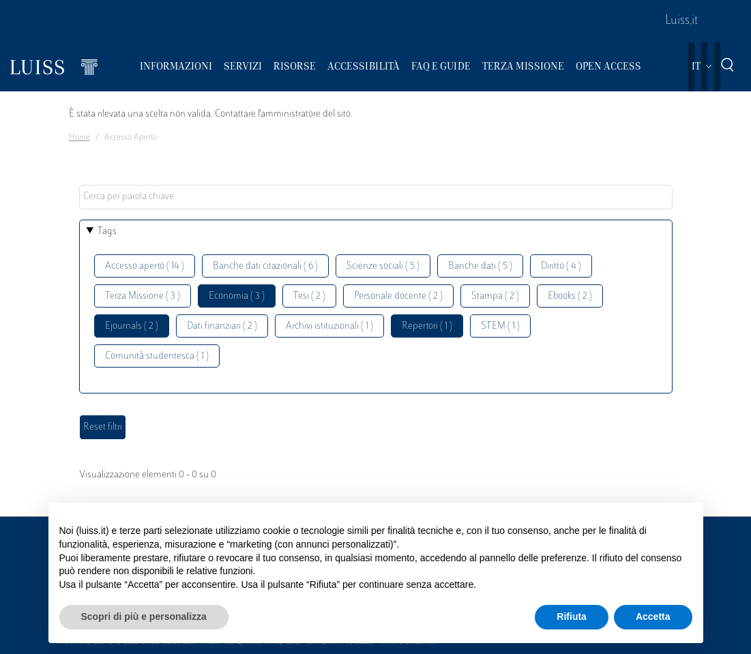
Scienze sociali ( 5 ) (383, 266)
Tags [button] (107, 231)
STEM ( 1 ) (500, 326)
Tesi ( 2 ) (309, 296)
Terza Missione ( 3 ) (142, 296)
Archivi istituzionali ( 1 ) (329, 326)
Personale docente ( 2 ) (398, 296)
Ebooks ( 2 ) (570, 296)
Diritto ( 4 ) (561, 266)
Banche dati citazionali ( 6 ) (265, 266)
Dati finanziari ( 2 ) (222, 326)
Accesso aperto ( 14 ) (144, 266)
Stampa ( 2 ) (495, 296)
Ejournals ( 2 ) (131, 326)
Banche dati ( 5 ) (480, 266)
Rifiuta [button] (572, 616)
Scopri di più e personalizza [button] (144, 616)
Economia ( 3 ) (237, 296)
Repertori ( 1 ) (427, 326)
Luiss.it (681, 21)
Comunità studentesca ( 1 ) (157, 356)
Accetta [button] (653, 616)
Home (79, 138)
